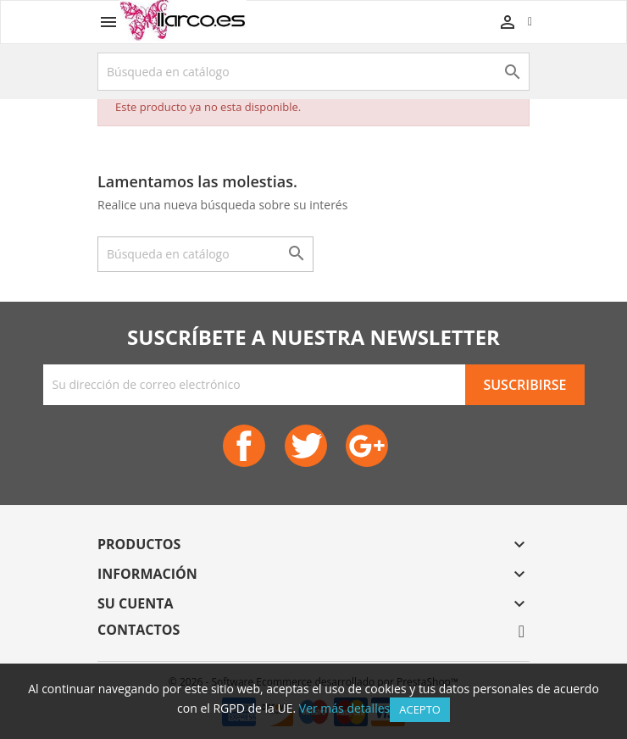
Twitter (306, 446)
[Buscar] (313, 72)
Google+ (367, 446)
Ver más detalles (344, 708)
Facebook (244, 446)
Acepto (420, 709)
